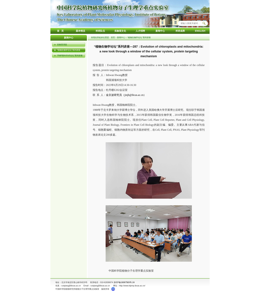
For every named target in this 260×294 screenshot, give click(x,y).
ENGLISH (200, 31)
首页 (113, 37)
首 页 (60, 31)
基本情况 (80, 31)
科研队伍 (100, 31)
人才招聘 (140, 31)
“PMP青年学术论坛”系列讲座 (70, 55)
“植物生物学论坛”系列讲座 (68, 50)
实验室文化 (120, 31)
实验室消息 (62, 44)
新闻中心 (160, 31)
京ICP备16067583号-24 (124, 282)
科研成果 (180, 31)
